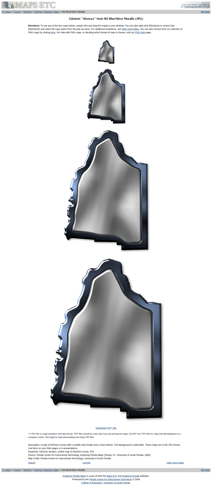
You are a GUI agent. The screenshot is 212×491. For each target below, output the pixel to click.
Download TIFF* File (106, 428)
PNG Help (140, 32)
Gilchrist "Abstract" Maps (46, 11)
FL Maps (6, 11)
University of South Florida (116, 482)
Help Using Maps (130, 29)
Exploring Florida (130, 476)
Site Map (205, 11)
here (53, 32)
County (17, 11)
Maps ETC (112, 476)
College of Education (91, 482)
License (86, 462)
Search (31, 462)
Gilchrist (27, 11)
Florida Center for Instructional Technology (110, 479)
